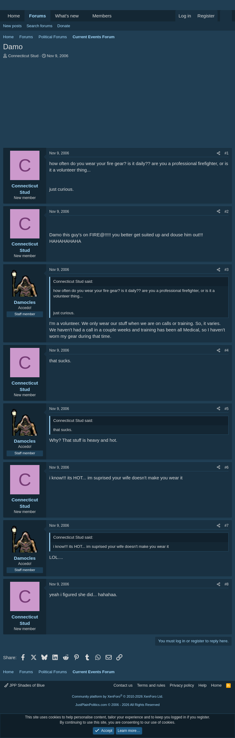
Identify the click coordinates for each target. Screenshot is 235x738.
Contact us (123, 685)
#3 (227, 270)
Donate (63, 26)
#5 (227, 409)
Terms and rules (151, 685)
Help (203, 685)
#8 (227, 584)
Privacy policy (182, 685)
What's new (67, 15)
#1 (227, 153)
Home (14, 15)
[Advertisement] (117, 104)
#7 (227, 525)
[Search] (226, 15)
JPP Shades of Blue (24, 685)
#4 (227, 350)
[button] (83, 15)
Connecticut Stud (23, 56)
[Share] (218, 153)
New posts (12, 26)
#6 (227, 467)
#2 (227, 211)
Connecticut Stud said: (73, 281)
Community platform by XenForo (117, 696)
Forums (37, 15)
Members (102, 15)
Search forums (40, 26)
